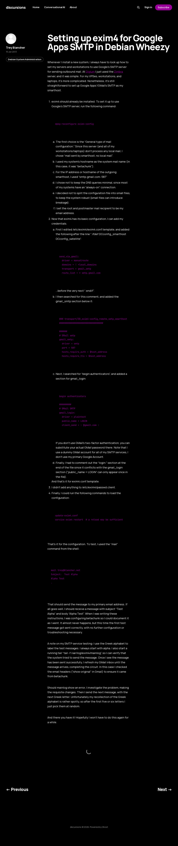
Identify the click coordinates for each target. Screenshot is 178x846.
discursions (16, 7)
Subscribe (163, 7)
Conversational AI (54, 7)
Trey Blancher (15, 48)
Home (36, 7)
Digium (90, 72)
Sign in (148, 7)
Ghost (105, 827)
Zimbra (118, 72)
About (73, 7)
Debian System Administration (24, 59)
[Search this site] (138, 7)
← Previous (17, 789)
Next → (165, 789)
